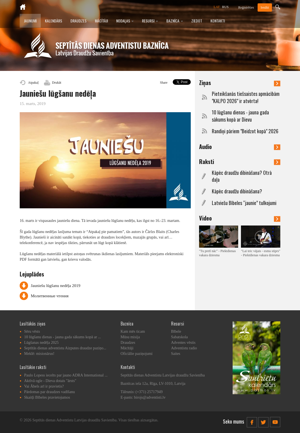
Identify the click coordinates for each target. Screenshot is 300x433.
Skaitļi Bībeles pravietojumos (47, 397)
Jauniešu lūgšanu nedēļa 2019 (55, 285)
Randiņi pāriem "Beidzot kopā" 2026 (245, 131)
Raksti (239, 161)
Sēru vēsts (32, 331)
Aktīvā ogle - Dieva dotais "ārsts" (50, 381)
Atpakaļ (33, 82)
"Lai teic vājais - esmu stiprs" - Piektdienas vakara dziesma (260, 253)
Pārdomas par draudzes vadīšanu (49, 392)
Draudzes (78, 21)
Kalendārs (53, 21)
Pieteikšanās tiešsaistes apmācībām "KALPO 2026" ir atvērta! (245, 97)
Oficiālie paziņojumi (136, 354)
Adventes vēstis (183, 342)
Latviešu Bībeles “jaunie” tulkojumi (244, 202)
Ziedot (196, 21)
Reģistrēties (246, 7)
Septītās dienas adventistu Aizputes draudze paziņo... (65, 348)
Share (163, 82)
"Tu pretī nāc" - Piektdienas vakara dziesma (217, 253)
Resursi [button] (150, 21)
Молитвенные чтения (49, 296)
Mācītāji (101, 21)
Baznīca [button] (174, 21)
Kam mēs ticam (133, 331)
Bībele (176, 331)
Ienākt (265, 7)
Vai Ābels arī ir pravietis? (44, 386)
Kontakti (217, 21)
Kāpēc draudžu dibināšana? (237, 191)
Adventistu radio (184, 348)
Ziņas (239, 82)
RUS (225, 7)
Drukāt (56, 82)
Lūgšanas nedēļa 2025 (41, 342)
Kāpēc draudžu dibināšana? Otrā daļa (242, 176)
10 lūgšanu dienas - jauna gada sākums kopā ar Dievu (240, 116)
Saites (175, 354)
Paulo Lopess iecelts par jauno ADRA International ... (66, 375)
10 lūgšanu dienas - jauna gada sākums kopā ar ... (62, 337)
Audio (239, 146)
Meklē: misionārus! (39, 354)
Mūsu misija (130, 337)
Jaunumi (30, 21)
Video (239, 218)
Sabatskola (179, 337)
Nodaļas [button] (125, 21)
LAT (217, 7)
